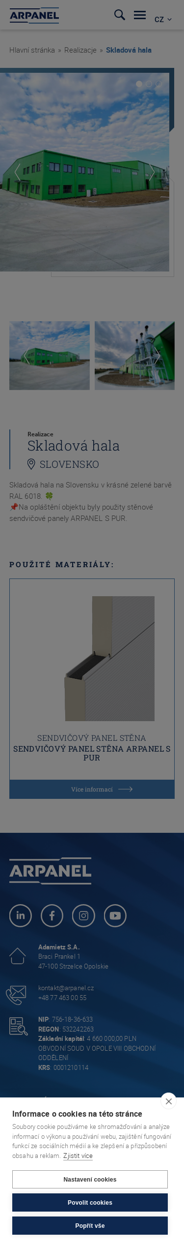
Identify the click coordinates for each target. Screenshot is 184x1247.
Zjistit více (78, 1155)
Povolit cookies (90, 1202)
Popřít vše (90, 1225)
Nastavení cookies (89, 1179)
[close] (168, 1101)
